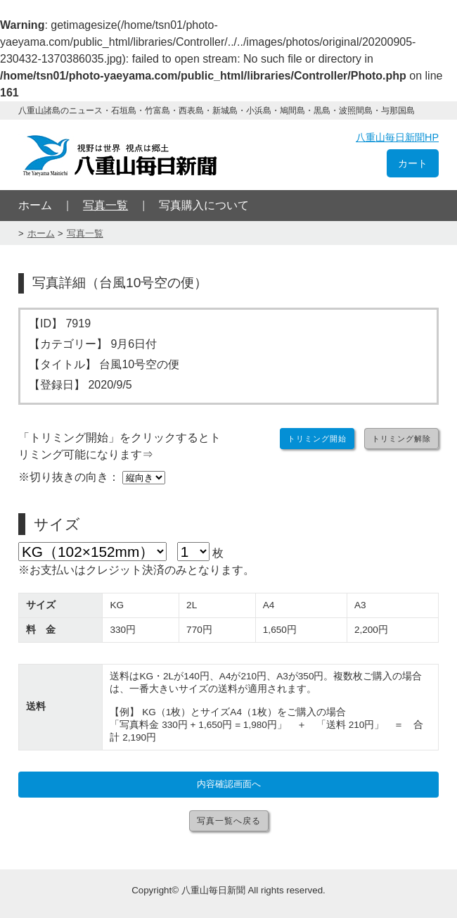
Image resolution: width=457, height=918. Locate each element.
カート (412, 163)
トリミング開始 (317, 438)
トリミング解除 (401, 438)
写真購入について (204, 205)
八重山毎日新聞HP (397, 137)
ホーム (35, 205)
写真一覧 (105, 205)
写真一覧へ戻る (229, 821)
